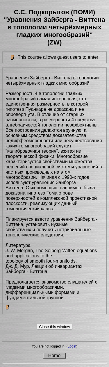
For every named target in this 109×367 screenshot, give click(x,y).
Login (72, 346)
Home (54, 355)
